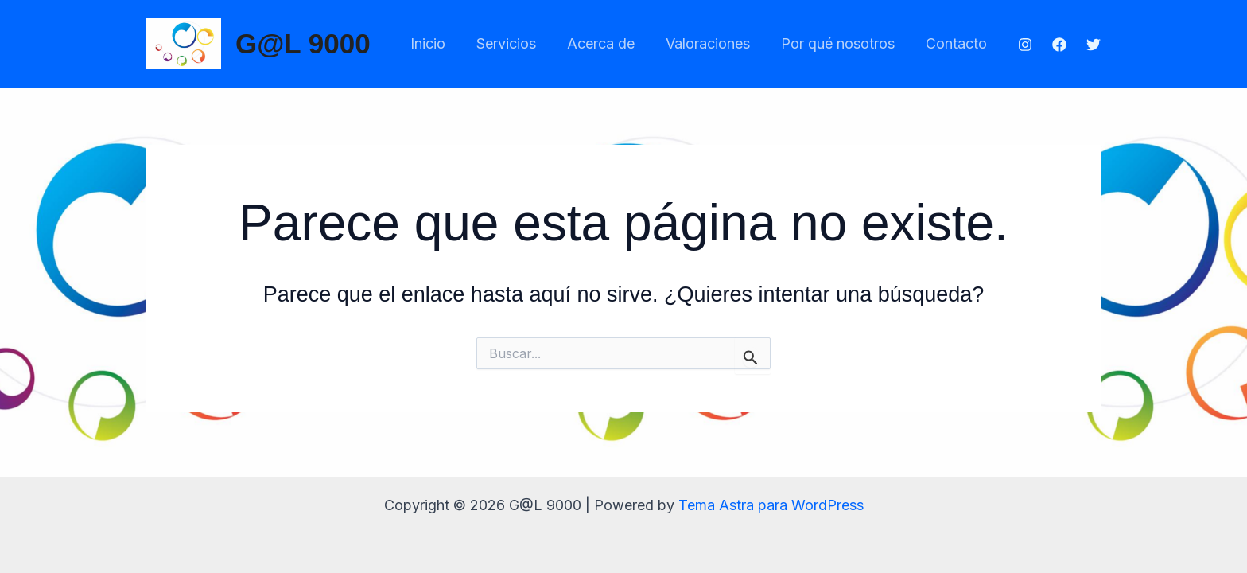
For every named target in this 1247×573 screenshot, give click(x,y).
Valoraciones (713, 43)
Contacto (957, 43)
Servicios (516, 43)
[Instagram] (1025, 44)
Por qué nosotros (841, 43)
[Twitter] (1093, 44)
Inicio (440, 43)
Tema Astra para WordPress (771, 505)
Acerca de (609, 43)
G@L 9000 (303, 43)
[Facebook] (1059, 44)
